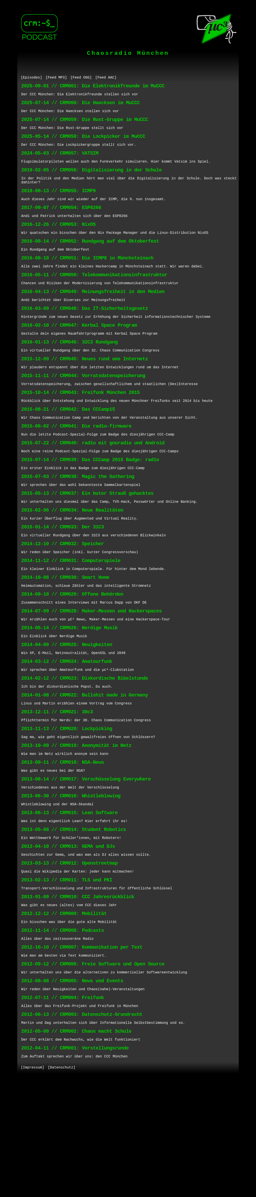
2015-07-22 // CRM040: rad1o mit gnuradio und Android (93, 487)
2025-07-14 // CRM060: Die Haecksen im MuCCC (80, 106)
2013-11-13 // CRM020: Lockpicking (66, 806)
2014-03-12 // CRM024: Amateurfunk (66, 731)
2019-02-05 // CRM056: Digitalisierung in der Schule (91, 181)
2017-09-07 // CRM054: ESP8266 (61, 224)
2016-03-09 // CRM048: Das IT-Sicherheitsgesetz (84, 336)
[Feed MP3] (56, 78)
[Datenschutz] (62, 1185)
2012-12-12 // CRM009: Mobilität (64, 1013)
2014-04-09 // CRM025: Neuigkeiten (66, 712)
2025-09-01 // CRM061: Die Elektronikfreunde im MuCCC (93, 87)
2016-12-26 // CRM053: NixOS (58, 242)
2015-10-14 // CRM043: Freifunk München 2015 (80, 430)
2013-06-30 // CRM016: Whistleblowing (70, 882)
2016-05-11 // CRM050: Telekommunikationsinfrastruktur (94, 299)
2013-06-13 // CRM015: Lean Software (69, 900)
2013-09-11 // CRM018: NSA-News (62, 844)
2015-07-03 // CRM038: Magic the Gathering (77, 524)
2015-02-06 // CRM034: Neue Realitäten (72, 562)
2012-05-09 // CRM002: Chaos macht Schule (76, 1145)
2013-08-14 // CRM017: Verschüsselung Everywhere (86, 863)
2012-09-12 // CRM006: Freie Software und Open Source (93, 1070)
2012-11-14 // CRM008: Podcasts (62, 1032)
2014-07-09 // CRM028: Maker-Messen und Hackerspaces (91, 675)
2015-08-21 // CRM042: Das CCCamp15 (68, 449)
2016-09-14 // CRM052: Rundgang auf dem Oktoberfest (90, 261)
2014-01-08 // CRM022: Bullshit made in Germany (84, 769)
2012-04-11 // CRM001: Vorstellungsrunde (75, 1164)
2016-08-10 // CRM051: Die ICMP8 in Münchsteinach (87, 280)
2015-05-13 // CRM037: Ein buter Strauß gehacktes (87, 543)
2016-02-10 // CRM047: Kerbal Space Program (79, 355)
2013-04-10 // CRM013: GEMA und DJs (68, 938)
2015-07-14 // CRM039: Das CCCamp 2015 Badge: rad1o (90, 506)
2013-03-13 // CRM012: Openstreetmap (69, 957)
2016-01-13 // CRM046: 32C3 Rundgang (69, 374)
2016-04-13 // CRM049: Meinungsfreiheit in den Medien (93, 318)
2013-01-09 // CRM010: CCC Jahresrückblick (77, 994)
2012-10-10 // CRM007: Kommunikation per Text (81, 1051)
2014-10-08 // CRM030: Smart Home (65, 637)
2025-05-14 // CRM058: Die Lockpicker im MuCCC (83, 143)
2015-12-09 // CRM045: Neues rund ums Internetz (84, 393)
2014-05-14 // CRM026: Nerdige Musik (69, 694)
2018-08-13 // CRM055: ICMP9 (58, 205)
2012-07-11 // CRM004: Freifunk (62, 1107)
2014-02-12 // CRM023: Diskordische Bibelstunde (84, 750)
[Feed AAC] (105, 78)
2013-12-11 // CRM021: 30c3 (57, 788)
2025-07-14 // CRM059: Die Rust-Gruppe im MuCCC (84, 125)
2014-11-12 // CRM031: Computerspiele (70, 618)
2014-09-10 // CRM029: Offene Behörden (72, 656)
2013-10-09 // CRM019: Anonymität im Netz (76, 825)
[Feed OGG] (81, 78)
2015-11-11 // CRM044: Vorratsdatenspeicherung (83, 412)
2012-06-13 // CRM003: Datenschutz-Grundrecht (81, 1126)
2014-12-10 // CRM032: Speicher (62, 600)
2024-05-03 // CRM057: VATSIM (59, 162)
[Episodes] (31, 78)
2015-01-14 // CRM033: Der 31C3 (62, 581)
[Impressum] (32, 1185)
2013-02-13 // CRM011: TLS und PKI (66, 976)
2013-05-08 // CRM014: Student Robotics (73, 919)
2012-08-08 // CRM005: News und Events (72, 1088)
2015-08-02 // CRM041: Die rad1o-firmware (76, 468)
